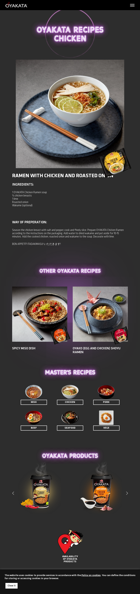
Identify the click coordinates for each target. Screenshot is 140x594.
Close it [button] (11, 586)
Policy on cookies (91, 575)
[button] (126, 493)
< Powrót (18, 50)
